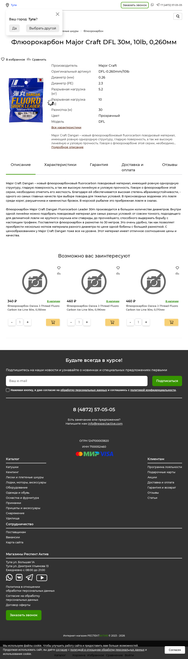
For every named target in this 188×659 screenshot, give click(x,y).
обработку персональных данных (83, 390)
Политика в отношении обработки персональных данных (31, 589)
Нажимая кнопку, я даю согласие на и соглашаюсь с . (94, 390)
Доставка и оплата (132, 167)
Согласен (175, 650)
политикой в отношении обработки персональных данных (107, 649)
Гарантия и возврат (161, 488)
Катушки (12, 467)
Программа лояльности (164, 467)
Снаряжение (15, 513)
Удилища (12, 518)
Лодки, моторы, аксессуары (26, 482)
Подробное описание (67, 147)
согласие (61, 649)
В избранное (15, 59)
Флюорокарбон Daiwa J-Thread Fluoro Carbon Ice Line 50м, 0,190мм (93, 307)
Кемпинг (12, 472)
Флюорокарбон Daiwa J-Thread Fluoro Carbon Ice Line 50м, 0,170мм (152, 307)
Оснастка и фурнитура (22, 498)
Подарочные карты (161, 472)
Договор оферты (18, 605)
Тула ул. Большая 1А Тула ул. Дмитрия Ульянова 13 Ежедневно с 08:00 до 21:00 (27, 566)
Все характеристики (66, 127)
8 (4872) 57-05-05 (94, 410)
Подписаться (167, 381)
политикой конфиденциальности (153, 390)
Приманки (14, 503)
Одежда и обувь (18, 493)
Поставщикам (16, 532)
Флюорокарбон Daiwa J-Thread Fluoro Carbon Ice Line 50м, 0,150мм (33, 307)
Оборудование (17, 488)
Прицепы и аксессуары (23, 508)
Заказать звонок (24, 615)
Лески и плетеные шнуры (25, 477)
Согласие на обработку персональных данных (23, 598)
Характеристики (60, 164)
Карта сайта (14, 542)
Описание (21, 164)
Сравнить (39, 59)
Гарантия (99, 164)
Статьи (152, 498)
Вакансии (13, 537)
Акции (152, 477)
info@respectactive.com (105, 424)
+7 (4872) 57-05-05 (171, 5)
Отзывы (169, 164)
